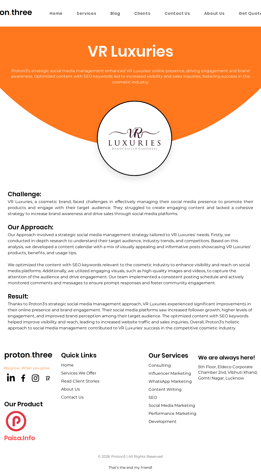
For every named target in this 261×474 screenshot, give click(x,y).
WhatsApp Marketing (170, 381)
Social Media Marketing (172, 405)
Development (163, 421)
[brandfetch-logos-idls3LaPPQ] (48, 378)
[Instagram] (35, 378)
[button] (86, 13)
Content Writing (165, 389)
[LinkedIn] (11, 378)
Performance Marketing (172, 413)
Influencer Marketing (170, 373)
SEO (153, 397)
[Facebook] (23, 378)
